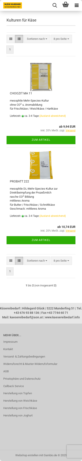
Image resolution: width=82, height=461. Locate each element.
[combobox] (37, 39)
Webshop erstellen (26, 455)
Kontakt (8, 349)
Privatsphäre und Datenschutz (21, 378)
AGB (6, 371)
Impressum (10, 341)
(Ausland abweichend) (52, 115)
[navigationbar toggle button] (76, 5)
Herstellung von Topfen (17, 393)
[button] (11, 39)
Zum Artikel (41, 139)
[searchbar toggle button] (54, 5)
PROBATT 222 (19, 181)
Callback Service (13, 386)
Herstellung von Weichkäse (20, 400)
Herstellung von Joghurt (18, 415)
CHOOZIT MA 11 (21, 93)
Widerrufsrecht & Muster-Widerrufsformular (30, 364)
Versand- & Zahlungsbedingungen (24, 356)
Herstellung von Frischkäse (20, 408)
